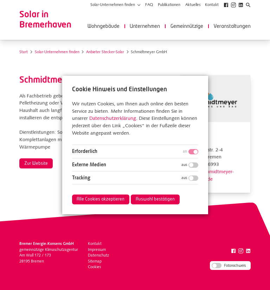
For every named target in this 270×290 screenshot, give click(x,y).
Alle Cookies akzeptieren (100, 199)
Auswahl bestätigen (155, 199)
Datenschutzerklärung (112, 118)
